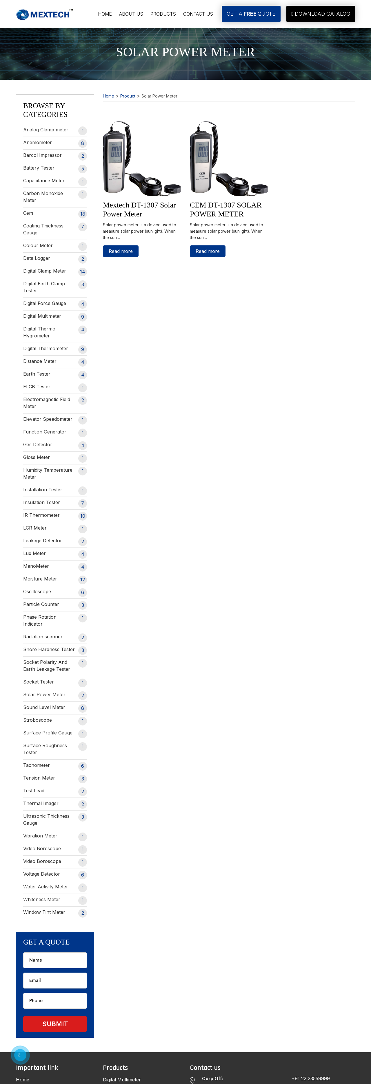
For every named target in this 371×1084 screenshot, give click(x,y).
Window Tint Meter (55, 913)
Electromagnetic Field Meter (55, 402)
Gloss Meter (55, 458)
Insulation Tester (55, 503)
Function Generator (55, 433)
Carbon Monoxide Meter (55, 196)
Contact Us (198, 14)
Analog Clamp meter (55, 130)
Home (105, 14)
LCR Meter (55, 529)
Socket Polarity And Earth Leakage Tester (55, 665)
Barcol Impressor (55, 156)
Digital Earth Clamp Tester (55, 286)
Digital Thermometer (55, 349)
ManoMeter (55, 567)
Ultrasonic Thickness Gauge (55, 819)
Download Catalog (320, 14)
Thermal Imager (55, 804)
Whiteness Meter (55, 900)
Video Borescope (55, 849)
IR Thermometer (55, 516)
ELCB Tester (55, 387)
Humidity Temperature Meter (55, 473)
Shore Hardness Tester (55, 650)
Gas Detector (55, 445)
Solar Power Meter (55, 695)
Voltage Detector (55, 875)
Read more (121, 251)
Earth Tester (55, 375)
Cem (55, 214)
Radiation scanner (55, 637)
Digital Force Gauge (55, 304)
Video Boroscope (55, 862)
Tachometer (55, 766)
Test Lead (55, 791)
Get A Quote (251, 14)
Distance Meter (55, 362)
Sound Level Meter (55, 708)
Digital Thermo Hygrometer (55, 332)
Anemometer (55, 143)
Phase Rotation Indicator (55, 620)
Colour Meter (55, 246)
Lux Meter (55, 554)
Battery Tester (55, 169)
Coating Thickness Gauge (55, 229)
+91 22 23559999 (311, 1078)
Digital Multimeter (55, 317)
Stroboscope (55, 721)
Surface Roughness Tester (55, 748)
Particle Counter (55, 605)
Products (163, 14)
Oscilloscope (55, 592)
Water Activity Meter (55, 887)
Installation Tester (55, 490)
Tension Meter (55, 779)
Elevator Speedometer (55, 420)
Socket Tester (55, 683)
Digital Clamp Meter (55, 272)
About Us (131, 14)
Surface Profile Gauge (55, 734)
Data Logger (55, 259)
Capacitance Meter (55, 181)
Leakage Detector (55, 541)
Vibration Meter (55, 837)
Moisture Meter (55, 580)
